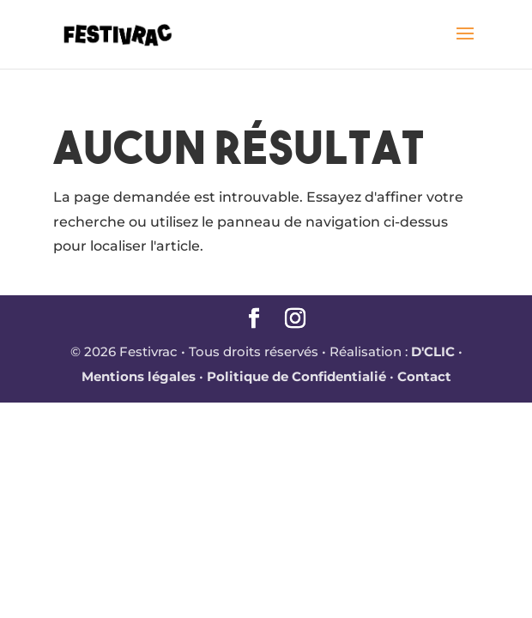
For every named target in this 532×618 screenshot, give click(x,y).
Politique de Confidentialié (296, 376)
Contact (424, 376)
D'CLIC (433, 351)
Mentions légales (139, 376)
